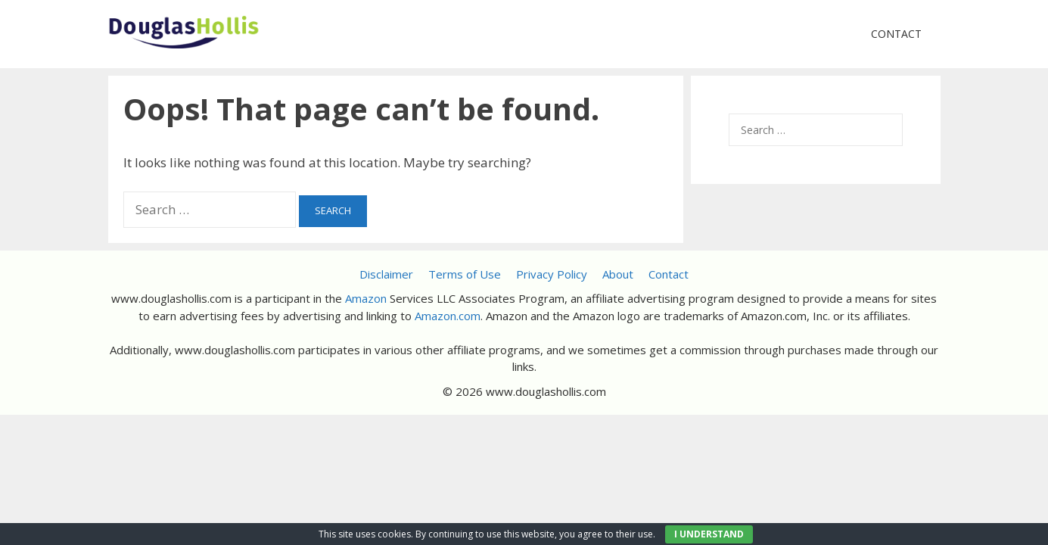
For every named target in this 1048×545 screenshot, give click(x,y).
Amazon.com (447, 315)
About (617, 274)
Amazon (366, 298)
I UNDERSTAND (709, 534)
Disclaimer (386, 274)
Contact (896, 33)
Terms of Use (464, 274)
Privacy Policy (551, 274)
